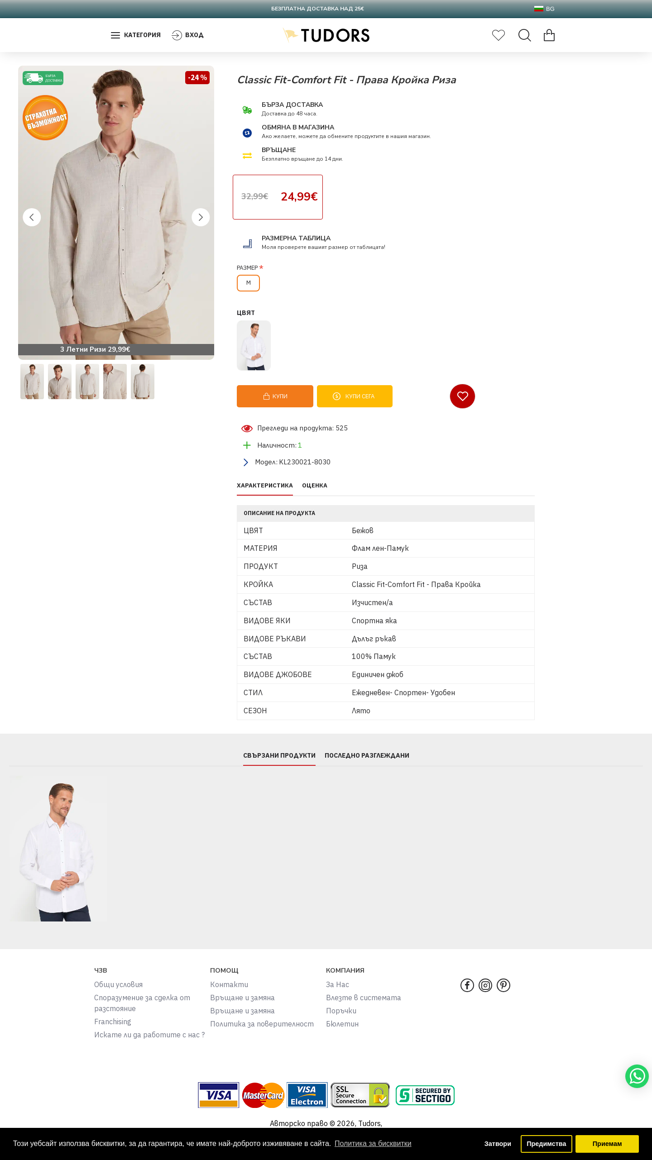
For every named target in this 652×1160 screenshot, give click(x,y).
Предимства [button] (546, 1143)
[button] (32, 217)
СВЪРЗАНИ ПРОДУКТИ (279, 755)
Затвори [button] (497, 1143)
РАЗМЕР (247, 268)
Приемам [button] (607, 1143)
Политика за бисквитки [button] (373, 1143)
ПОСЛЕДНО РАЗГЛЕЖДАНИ (367, 755)
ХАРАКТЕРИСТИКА (265, 485)
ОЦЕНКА (314, 485)
